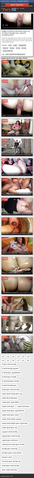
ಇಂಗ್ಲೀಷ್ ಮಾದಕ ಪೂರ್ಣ (8, 406)
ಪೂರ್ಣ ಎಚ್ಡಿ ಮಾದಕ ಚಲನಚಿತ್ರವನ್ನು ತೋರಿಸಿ (15, 54)
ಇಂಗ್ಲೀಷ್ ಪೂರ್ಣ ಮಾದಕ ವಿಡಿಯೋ (10, 402)
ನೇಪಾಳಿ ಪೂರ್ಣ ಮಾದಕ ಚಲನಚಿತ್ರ (10, 465)
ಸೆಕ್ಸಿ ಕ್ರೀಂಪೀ (5, 48)
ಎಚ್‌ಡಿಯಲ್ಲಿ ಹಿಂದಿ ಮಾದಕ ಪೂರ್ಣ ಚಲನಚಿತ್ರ (13, 444)
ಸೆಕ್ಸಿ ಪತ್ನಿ (18, 48)
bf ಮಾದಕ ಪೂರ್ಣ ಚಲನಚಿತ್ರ (9, 377)
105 (8, 356)
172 (18, 360)
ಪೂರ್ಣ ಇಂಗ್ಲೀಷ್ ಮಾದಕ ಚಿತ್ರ (9, 470)
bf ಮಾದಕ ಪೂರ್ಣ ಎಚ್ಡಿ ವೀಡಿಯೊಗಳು (11, 372)
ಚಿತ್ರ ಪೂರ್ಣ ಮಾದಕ (7, 457)
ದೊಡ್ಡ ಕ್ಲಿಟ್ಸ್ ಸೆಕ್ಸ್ (22, 45)
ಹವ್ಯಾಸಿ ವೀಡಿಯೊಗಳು (8, 51)
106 (13, 356)
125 (23, 356)
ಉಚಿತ (10, 45)
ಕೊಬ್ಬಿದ (15, 45)
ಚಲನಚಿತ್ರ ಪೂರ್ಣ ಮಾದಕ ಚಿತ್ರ (9, 448)
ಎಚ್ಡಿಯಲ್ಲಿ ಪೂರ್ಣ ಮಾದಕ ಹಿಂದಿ (10, 440)
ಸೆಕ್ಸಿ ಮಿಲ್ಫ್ (24, 48)
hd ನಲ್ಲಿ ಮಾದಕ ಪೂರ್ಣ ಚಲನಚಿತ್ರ (10, 381)
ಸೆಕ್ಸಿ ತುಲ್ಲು (12, 48)
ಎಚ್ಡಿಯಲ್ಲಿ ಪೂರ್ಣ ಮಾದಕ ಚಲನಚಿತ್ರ (11, 436)
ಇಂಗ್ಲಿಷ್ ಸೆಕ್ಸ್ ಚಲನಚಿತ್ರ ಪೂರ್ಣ (10, 398)
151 (8, 360)
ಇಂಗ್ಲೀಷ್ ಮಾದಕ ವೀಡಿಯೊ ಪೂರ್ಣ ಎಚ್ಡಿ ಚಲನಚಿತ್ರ (14, 423)
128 (28, 356)
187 (23, 360)
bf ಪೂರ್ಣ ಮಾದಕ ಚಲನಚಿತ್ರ (9, 364)
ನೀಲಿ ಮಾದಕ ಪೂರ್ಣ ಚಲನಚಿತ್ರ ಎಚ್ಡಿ (11, 461)
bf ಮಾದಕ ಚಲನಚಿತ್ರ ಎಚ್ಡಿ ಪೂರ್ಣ (10, 368)
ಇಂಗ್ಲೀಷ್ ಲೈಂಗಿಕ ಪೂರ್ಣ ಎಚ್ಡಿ (9, 427)
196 (28, 360)
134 (3, 360)
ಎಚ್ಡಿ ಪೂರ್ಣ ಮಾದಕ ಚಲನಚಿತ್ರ (9, 432)
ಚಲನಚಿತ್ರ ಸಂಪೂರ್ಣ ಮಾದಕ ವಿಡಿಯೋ (12, 453)
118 (18, 356)
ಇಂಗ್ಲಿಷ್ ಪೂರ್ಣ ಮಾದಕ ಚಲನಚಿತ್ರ (10, 389)
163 (13, 360)
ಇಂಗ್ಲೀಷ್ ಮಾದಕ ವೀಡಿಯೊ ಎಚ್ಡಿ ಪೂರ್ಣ (12, 419)
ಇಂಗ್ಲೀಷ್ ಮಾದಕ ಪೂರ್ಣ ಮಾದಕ (10, 415)
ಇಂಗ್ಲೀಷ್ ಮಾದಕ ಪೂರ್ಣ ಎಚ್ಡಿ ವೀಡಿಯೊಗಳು (13, 410)
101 (3, 356)
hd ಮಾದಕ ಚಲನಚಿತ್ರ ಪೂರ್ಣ (9, 385)
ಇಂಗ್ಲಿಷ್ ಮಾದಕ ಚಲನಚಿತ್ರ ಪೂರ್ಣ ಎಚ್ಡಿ (12, 393)
